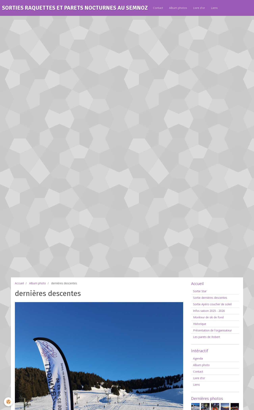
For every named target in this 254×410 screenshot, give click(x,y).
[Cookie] (8, 401)
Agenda (198, 358)
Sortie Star (200, 291)
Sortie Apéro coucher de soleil (212, 304)
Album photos (178, 8)
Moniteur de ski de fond (208, 317)
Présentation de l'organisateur (212, 330)
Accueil (19, 283)
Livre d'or (199, 8)
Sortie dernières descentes (210, 298)
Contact (158, 8)
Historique (199, 324)
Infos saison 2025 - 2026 (209, 311)
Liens (214, 8)
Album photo (37, 283)
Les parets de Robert (206, 337)
